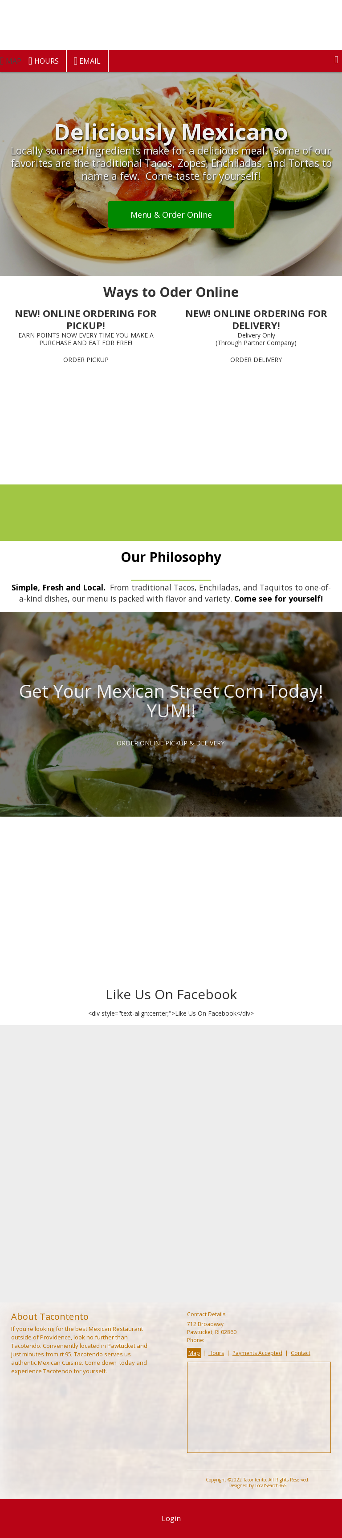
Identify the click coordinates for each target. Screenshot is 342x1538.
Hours (43, 61)
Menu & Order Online (171, 214)
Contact (300, 1353)
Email (87, 61)
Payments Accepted (257, 1353)
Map (194, 1353)
